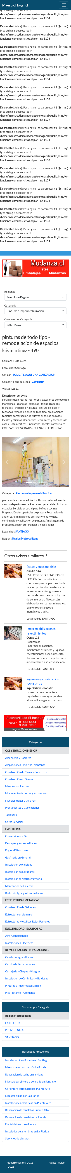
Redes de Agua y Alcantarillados (24, 893)
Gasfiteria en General (18, 857)
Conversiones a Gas (17, 836)
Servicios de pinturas (17, 1138)
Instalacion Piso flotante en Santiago (26, 1060)
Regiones (9, 291)
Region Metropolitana (25, 538)
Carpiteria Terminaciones (20, 964)
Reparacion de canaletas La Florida (25, 1117)
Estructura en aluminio (18, 914)
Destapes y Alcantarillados (21, 843)
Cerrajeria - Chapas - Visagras (23, 971)
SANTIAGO (22, 531)
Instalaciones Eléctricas (19, 942)
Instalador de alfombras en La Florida (27, 1131)
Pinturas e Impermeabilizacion (33, 493)
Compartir (38, 381)
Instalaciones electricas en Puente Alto (28, 1103)
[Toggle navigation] (64, 5)
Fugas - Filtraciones (16, 850)
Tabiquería (11, 814)
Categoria (10, 305)
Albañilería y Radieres (18, 757)
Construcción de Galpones (20, 907)
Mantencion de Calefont (19, 886)
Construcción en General (19, 779)
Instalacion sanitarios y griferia (23, 878)
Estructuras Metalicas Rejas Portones (27, 921)
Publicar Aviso (56, 1162)
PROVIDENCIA (14, 1030)
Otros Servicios (14, 821)
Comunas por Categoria (18, 319)
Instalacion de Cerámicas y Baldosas (26, 978)
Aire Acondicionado (16, 935)
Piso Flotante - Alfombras (20, 992)
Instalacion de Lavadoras (20, 871)
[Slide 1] (29, 482)
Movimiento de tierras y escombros (26, 793)
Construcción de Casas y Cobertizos (26, 772)
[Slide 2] (42, 482)
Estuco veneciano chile (41, 567)
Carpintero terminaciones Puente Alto (27, 1088)
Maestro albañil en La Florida (22, 1095)
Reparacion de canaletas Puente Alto (27, 1110)
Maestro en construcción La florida (25, 1067)
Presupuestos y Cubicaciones (22, 807)
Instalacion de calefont (18, 864)
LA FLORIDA (12, 1023)
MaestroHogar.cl (15, 5)
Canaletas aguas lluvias (19, 957)
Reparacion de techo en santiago (24, 1074)
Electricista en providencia (21, 1124)
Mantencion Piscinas (17, 786)
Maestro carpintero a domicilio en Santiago (30, 1081)
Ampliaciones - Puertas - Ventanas (25, 764)
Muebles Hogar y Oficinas (20, 800)
